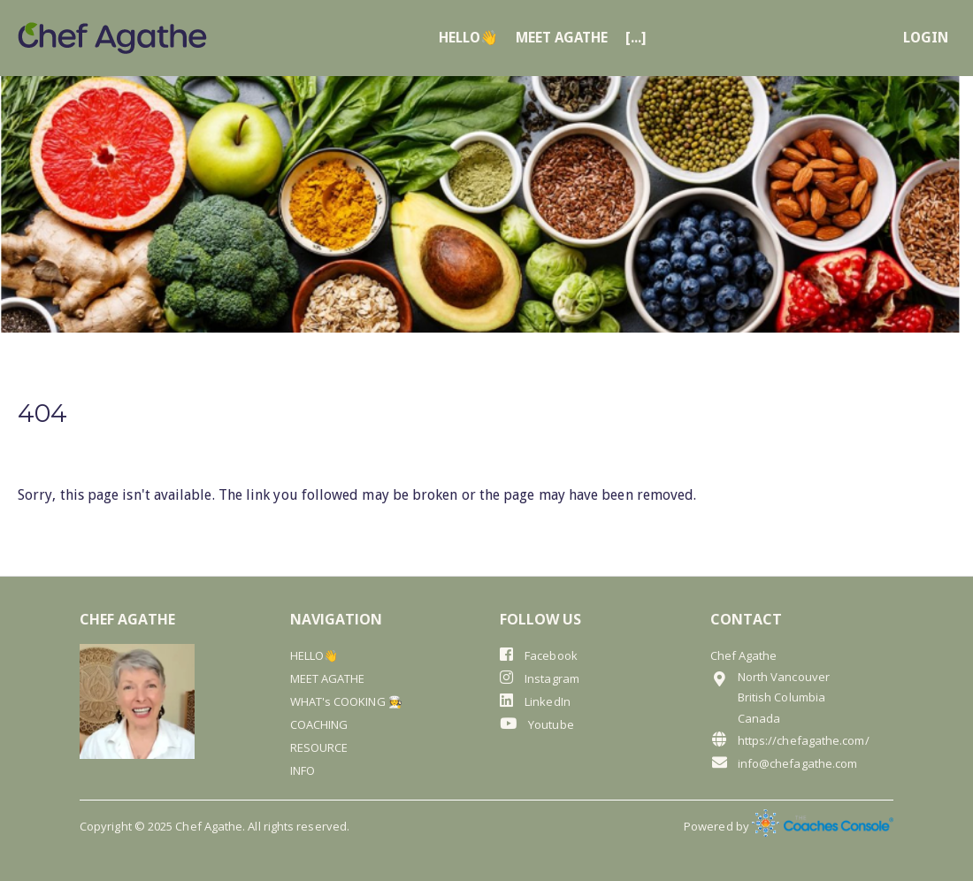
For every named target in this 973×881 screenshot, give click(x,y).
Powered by (788, 826)
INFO (302, 770)
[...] (636, 38)
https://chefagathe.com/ (790, 740)
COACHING (319, 724)
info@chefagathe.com (784, 763)
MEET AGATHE (562, 38)
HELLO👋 (468, 38)
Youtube (537, 724)
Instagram (539, 678)
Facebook (539, 655)
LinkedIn (535, 701)
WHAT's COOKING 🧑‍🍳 (346, 701)
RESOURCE (319, 747)
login (925, 38)
